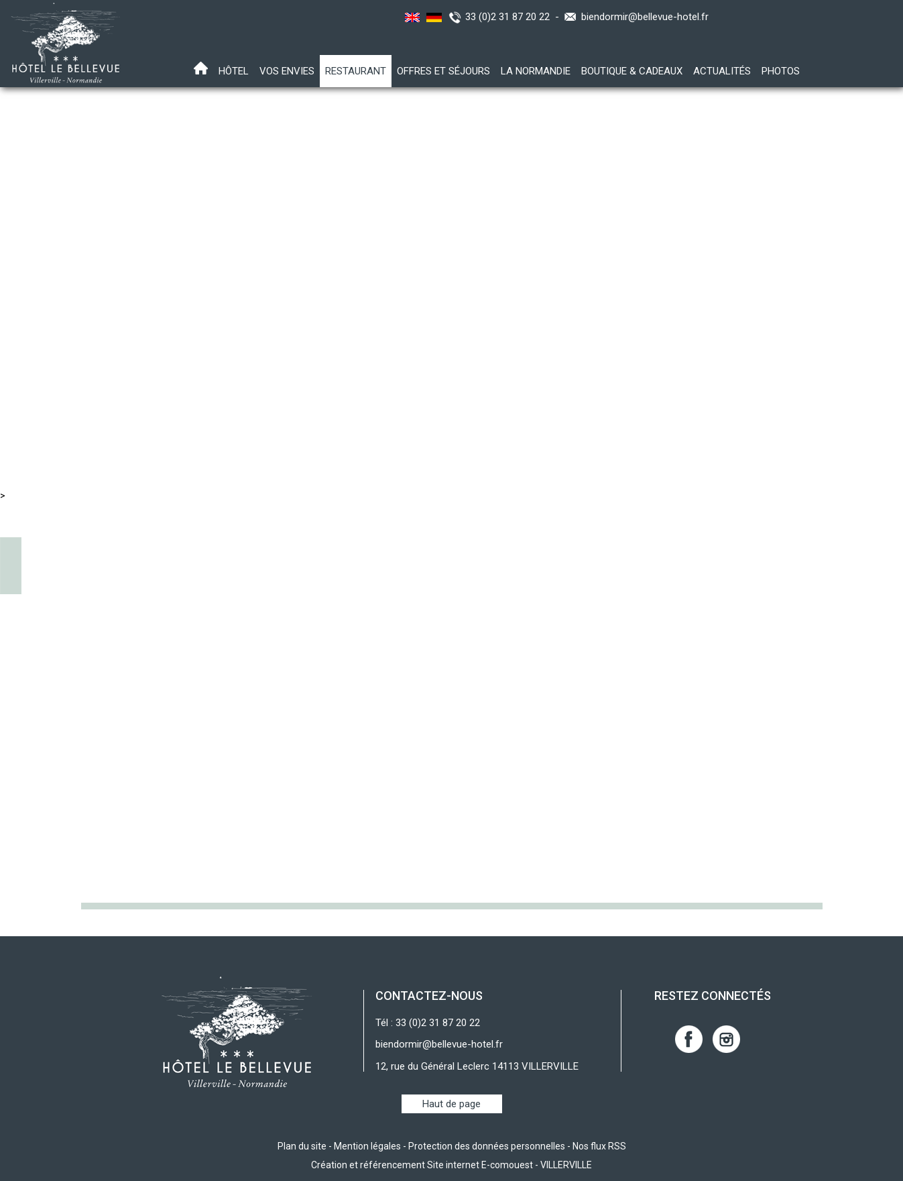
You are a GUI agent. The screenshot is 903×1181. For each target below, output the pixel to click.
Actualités (722, 71)
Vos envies (286, 71)
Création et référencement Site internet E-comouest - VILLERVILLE (451, 1165)
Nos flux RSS (599, 1146)
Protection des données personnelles (486, 1146)
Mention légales (367, 1146)
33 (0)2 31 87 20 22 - (514, 17)
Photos (781, 71)
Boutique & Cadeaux (631, 71)
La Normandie (535, 71)
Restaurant (355, 71)
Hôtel (234, 71)
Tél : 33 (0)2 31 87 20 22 (427, 1023)
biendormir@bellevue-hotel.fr (645, 17)
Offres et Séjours (443, 71)
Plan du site (302, 1146)
